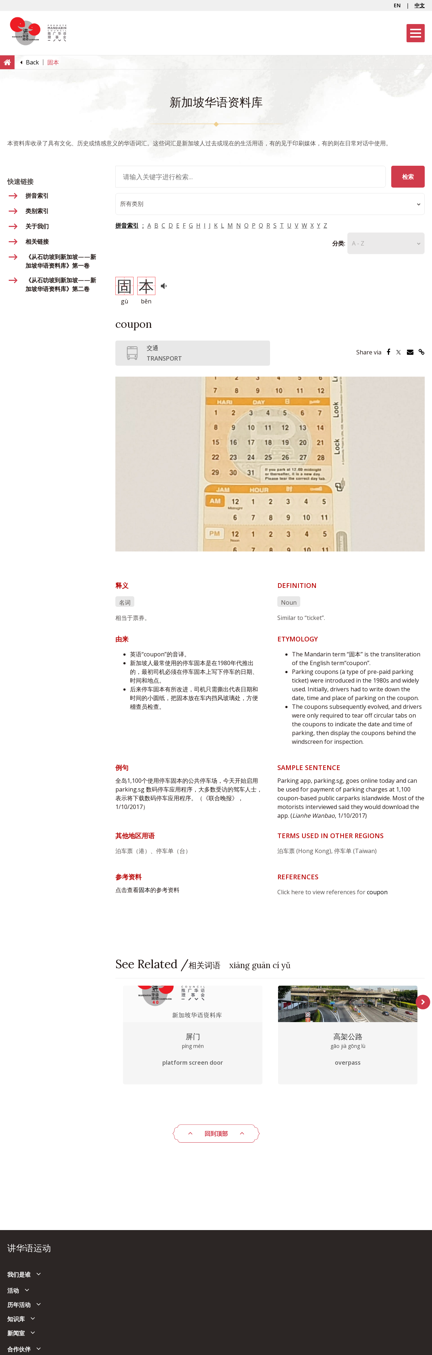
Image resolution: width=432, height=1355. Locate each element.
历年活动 (19, 1305)
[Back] (32, 62)
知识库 (16, 1319)
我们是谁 (19, 1274)
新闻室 (16, 1333)
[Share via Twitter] (398, 352)
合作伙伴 (19, 1349)
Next (423, 1002)
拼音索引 (127, 225)
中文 (420, 5)
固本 (144, 890)
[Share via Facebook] (388, 352)
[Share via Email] (410, 352)
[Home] (7, 62)
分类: (338, 243)
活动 (13, 1291)
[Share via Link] (422, 352)
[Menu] (416, 33)
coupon (377, 892)
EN (397, 5)
